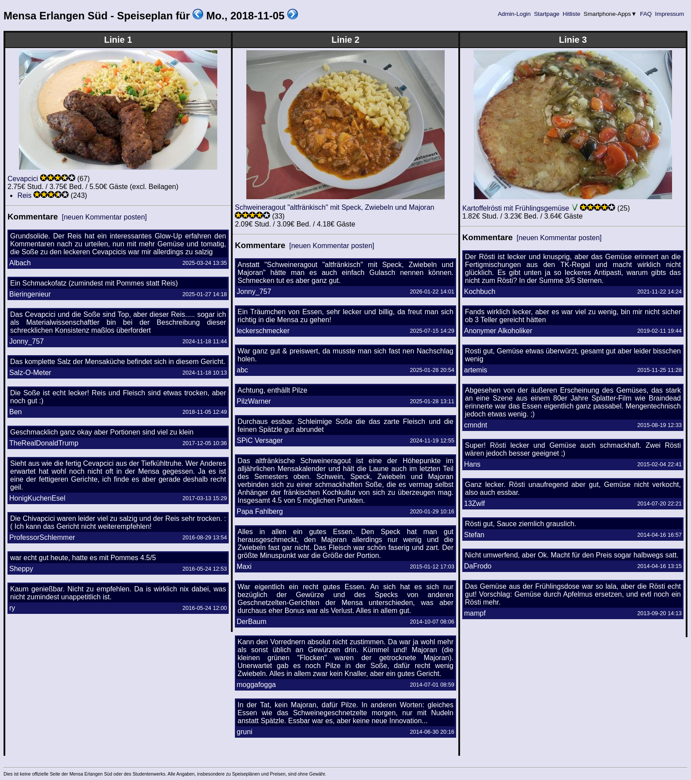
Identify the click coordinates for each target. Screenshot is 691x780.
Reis (24, 195)
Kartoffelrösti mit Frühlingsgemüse (515, 208)
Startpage (546, 14)
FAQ (646, 14)
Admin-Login (514, 14)
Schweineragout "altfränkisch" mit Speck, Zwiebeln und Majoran (334, 207)
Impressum (670, 14)
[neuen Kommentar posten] (104, 217)
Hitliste (571, 14)
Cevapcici (22, 178)
